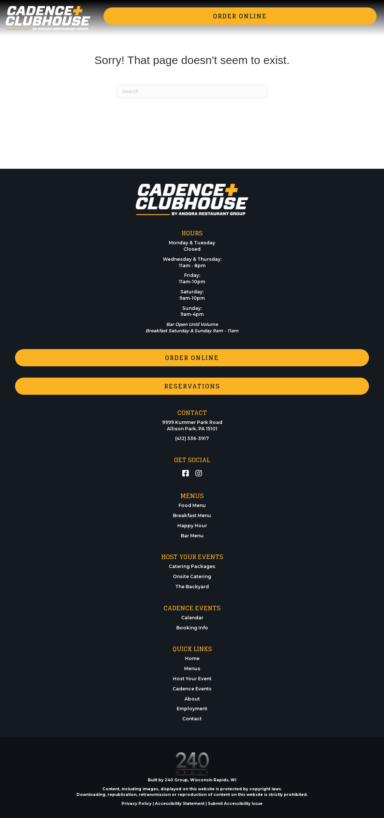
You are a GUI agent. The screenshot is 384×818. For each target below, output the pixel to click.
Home (192, 658)
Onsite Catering (192, 576)
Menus (192, 668)
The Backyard (192, 586)
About (192, 699)
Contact (192, 718)
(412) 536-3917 (192, 438)
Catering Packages (192, 566)
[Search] (192, 91)
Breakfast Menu (192, 515)
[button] (240, 16)
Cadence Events (192, 689)
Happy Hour (192, 525)
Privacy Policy (137, 803)
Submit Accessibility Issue (235, 803)
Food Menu (192, 505)
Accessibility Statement (179, 803)
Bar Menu (192, 535)
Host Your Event (192, 678)
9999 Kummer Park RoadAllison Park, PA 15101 (192, 425)
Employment (192, 708)
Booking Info (192, 628)
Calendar (192, 617)
